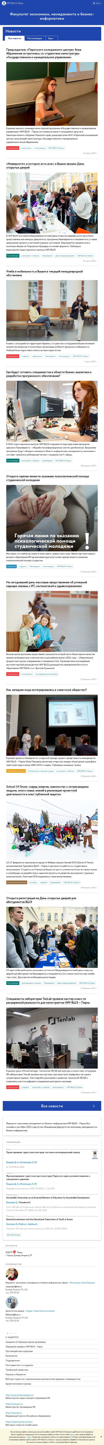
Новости (13, 31)
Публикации (13, 1142)
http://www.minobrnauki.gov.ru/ (20, 1395)
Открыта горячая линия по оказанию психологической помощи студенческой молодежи (47, 478)
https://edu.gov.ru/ (14, 1403)
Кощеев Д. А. (12, 1162)
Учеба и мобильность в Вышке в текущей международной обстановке (44, 273)
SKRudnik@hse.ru (13, 1314)
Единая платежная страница (18, 1383)
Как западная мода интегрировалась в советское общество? (46, 690)
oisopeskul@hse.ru (14, 1286)
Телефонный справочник (17, 1370)
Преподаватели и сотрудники (19, 1365)
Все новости (52, 1106)
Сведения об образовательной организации (26, 1342)
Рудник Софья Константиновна (40, 1311)
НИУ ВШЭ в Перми (14, 3)
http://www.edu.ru (14, 1412)
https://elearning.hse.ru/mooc (19, 1421)
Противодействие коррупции (19, 1351)
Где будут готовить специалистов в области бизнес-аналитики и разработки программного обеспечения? (48, 374)
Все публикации (13, 1235)
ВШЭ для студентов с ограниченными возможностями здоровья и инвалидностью (43, 1379)
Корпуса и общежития (16, 1374)
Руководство (11, 1356)
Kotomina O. (11, 1202)
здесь (72, 1434)
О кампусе (12, 1337)
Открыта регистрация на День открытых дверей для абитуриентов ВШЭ (41, 900)
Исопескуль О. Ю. (28, 1162)
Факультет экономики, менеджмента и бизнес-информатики (52, 16)
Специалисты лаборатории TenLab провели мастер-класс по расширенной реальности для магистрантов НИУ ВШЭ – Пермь (48, 1000)
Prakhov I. (23, 1224)
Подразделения (13, 1360)
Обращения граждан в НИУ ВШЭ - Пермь (24, 1346)
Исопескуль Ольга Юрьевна (82, 1282)
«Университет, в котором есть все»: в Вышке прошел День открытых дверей (45, 165)
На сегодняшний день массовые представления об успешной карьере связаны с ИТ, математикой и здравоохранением (46, 584)
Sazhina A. (33, 1224)
